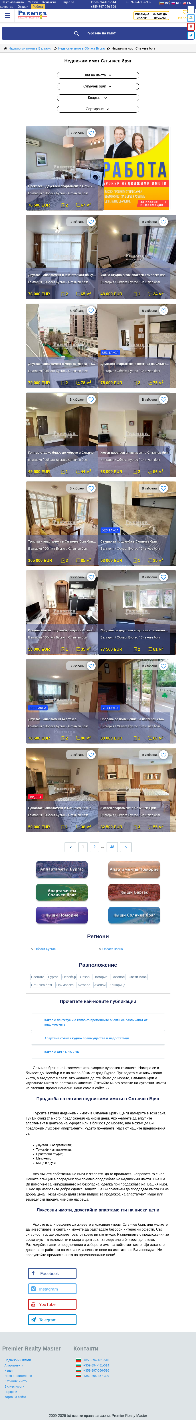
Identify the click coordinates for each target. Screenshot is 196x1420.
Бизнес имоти (14, 1386)
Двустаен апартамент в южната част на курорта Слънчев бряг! (62, 275)
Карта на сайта (15, 1397)
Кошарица (117, 985)
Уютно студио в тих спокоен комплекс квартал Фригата (135, 275)
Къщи (8, 1370)
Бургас (53, 977)
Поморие (100, 977)
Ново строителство (18, 1376)
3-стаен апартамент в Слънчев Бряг (128, 808)
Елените (37, 977)
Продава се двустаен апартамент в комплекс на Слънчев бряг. (135, 630)
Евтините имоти (15, 1381)
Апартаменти (14, 1365)
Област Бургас (43, 949)
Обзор (84, 977)
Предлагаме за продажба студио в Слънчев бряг (62, 630)
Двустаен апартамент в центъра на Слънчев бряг (135, 364)
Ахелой (100, 985)
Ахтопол (83, 985)
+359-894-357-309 (96, 1376)
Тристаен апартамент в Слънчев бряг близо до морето (62, 541)
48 (112, 847)
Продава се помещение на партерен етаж (132, 719)
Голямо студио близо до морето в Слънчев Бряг (62, 452)
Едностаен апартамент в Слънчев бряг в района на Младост (62, 808)
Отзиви (23, 6)
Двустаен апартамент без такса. (52, 719)
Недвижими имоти (17, 1360)
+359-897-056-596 (103, 6)
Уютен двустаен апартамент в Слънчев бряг (135, 452)
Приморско (64, 985)
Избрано (185, 14)
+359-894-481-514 (96, 1365)
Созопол (118, 977)
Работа (38, 6)
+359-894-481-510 (96, 1360)
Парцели (10, 1392)
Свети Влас (138, 977)
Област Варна (110, 949)
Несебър (69, 977)
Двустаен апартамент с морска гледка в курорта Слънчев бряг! (62, 364)
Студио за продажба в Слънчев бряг (129, 541)
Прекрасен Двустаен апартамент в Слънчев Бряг (62, 186)
